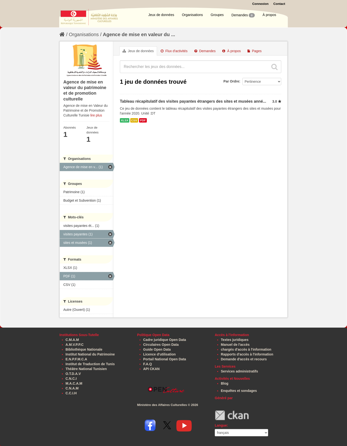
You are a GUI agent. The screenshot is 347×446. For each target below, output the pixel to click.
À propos (269, 15)
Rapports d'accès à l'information (247, 354)
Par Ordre (231, 81)
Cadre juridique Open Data (164, 340)
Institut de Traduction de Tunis (90, 364)
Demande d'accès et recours (244, 359)
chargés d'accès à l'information (246, 349)
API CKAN (151, 369)
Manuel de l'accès (235, 345)
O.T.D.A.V (73, 374)
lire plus (96, 115)
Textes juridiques (234, 340)
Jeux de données (161, 15)
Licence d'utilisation (159, 354)
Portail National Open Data (164, 359)
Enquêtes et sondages (239, 391)
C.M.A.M (72, 340)
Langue (221, 425)
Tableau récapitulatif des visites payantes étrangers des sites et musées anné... (193, 101)
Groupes (217, 15)
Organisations (192, 15)
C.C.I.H (71, 393)
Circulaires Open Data (161, 345)
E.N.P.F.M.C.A (76, 359)
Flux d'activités (174, 51)
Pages (255, 51)
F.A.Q (147, 364)
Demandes (243, 15)
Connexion (260, 4)
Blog (224, 383)
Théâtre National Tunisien (86, 369)
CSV (134, 120)
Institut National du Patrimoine (90, 354)
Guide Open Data (157, 349)
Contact (279, 4)
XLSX (124, 120)
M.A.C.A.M (74, 383)
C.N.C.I (71, 378)
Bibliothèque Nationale (84, 349)
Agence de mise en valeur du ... (139, 34)
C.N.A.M (72, 388)
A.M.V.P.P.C (74, 345)
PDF (143, 120)
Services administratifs (239, 371)
